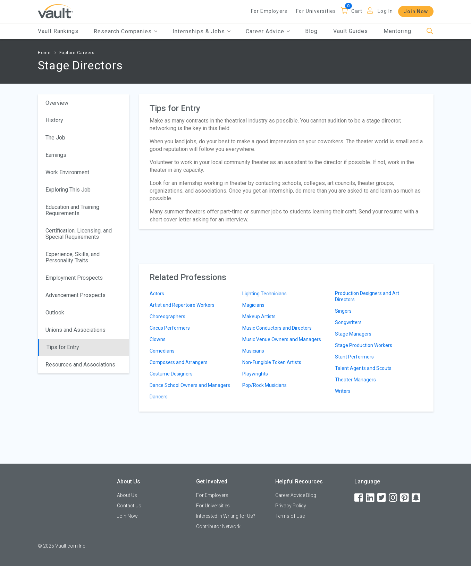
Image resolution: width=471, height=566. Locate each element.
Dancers (159, 396)
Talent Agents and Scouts (363, 368)
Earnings (55, 155)
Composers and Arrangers (179, 362)
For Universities (316, 11)
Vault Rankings (58, 31)
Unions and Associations (75, 330)
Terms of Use (290, 516)
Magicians (253, 305)
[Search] (430, 31)
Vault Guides (350, 31)
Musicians (253, 351)
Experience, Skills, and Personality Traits (72, 257)
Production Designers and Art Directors (367, 296)
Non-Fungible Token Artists (271, 362)
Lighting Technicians (264, 293)
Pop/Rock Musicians (264, 385)
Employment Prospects (74, 277)
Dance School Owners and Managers (190, 385)
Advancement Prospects (75, 295)
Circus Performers (170, 328)
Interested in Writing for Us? (225, 516)
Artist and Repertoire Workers (182, 305)
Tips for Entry (63, 347)
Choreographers (167, 316)
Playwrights (255, 374)
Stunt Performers (354, 357)
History (54, 120)
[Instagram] (393, 497)
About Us (127, 495)
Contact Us (129, 505)
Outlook (54, 312)
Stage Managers (353, 334)
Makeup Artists (259, 316)
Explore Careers (77, 52)
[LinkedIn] (371, 497)
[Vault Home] (55, 11)
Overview (56, 103)
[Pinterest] (405, 497)
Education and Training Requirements (72, 210)
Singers (343, 311)
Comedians (162, 351)
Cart (356, 11)
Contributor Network (218, 526)
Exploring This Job (68, 189)
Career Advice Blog (295, 495)
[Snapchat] (416, 497)
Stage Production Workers (363, 345)
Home (44, 52)
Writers (343, 391)
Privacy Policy (290, 505)
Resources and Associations (80, 364)
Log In (385, 11)
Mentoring (397, 31)
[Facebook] (359, 497)
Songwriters (348, 322)
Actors (157, 293)
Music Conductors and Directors (277, 328)
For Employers (269, 11)
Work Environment (67, 172)
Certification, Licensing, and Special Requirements (78, 233)
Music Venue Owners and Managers (281, 339)
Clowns (158, 339)
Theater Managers (355, 379)
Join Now (416, 11)
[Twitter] (382, 497)
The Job (55, 137)
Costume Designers (171, 374)
